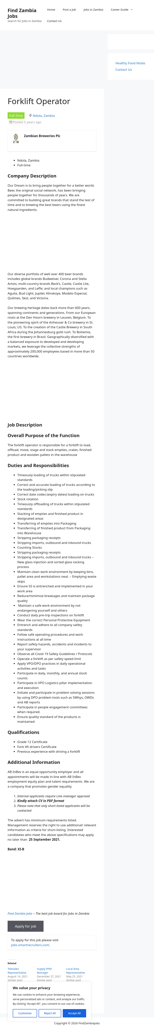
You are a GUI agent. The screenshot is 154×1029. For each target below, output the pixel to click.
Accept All (74, 1013)
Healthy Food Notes (130, 63)
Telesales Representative (17, 970)
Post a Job (69, 9)
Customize (25, 1013)
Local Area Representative (75, 970)
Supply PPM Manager (44, 970)
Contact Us (54, 21)
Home (51, 9)
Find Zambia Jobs (22, 13)
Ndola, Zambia (44, 115)
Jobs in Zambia (93, 9)
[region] (49, 1001)
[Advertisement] (52, 60)
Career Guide (124, 9)
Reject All (50, 1013)
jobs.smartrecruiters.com (30, 945)
